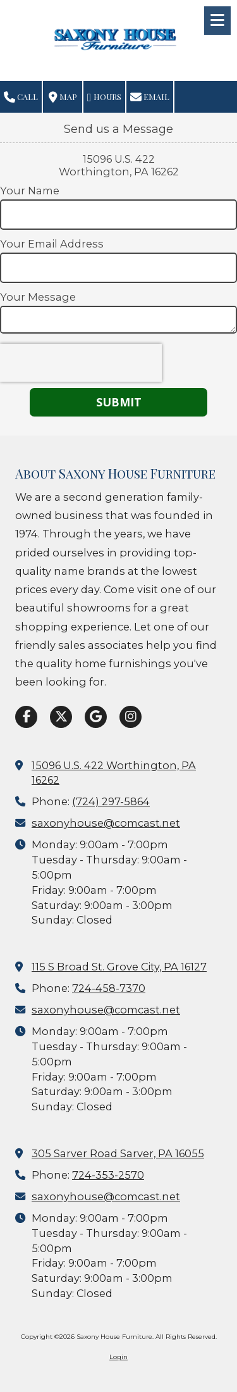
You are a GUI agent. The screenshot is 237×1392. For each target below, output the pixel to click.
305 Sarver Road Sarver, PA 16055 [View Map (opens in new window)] (118, 1153)
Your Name (29, 190)
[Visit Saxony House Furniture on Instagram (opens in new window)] (130, 717)
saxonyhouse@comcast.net (106, 823)
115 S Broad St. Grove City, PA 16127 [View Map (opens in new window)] (119, 966)
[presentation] (81, 363)
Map (63, 97)
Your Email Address (52, 243)
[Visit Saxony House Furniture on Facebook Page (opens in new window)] (26, 717)
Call (21, 97)
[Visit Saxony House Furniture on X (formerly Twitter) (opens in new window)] (61, 717)
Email (149, 97)
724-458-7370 (108, 988)
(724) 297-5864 (111, 801)
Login (118, 1357)
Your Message (38, 297)
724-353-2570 (108, 1175)
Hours (104, 97)
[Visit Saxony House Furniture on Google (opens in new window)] (96, 717)
